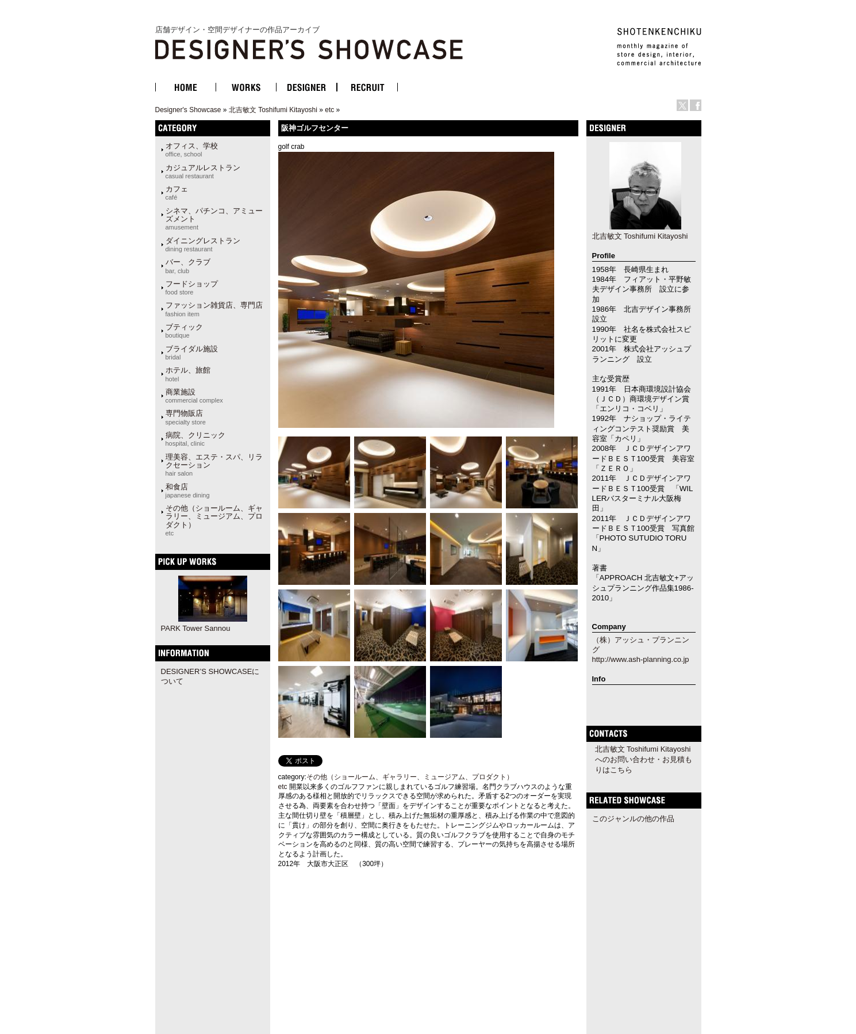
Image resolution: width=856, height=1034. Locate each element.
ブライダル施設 (192, 352)
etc (329, 110)
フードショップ (192, 287)
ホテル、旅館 (188, 374)
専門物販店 (186, 417)
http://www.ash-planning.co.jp (640, 659)
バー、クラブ (188, 266)
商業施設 (194, 396)
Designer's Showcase (188, 110)
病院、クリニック (195, 439)
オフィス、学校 (192, 149)
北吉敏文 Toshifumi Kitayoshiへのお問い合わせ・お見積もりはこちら (643, 759)
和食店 (188, 490)
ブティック (184, 331)
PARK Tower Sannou (196, 628)
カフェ (177, 193)
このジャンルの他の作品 (633, 818)
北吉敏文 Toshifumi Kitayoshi (273, 110)
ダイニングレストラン (203, 244)
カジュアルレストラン (203, 171)
